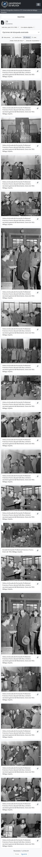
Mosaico (27, 37)
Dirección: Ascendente (32, 40)
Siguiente (24, 854)
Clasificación (17, 37)
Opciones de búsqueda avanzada (15, 32)
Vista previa (6, 37)
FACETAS (21, 17)
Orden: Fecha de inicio (16, 40)
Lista (34, 37)
